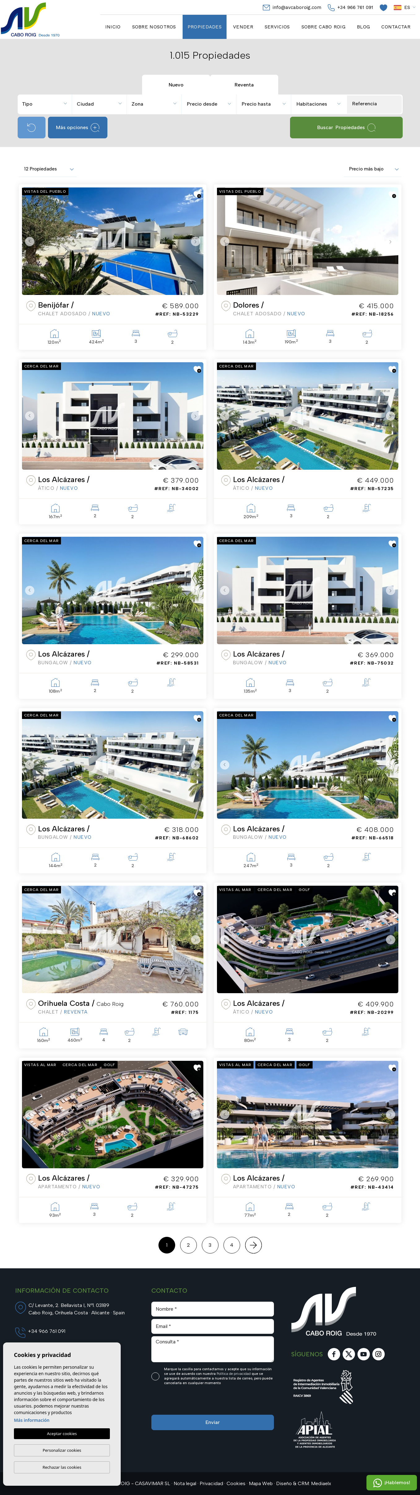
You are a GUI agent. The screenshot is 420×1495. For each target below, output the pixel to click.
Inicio (113, 27)
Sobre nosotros (154, 27)
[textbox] (47, 104)
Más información (32, 1420)
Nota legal (185, 1483)
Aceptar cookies (62, 1434)
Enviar (213, 1422)
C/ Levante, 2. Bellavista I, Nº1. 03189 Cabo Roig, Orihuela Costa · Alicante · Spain (76, 1309)
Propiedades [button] (205, 27)
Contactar (395, 27)
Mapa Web (261, 1483)
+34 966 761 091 (350, 7)
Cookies (236, 1483)
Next (197, 241)
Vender (243, 27)
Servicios (277, 27)
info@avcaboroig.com (292, 7)
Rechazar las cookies (61, 1467)
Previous (28, 241)
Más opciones (77, 127)
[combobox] (45, 103)
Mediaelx (321, 1483)
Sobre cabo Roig (323, 27)
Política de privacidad (234, 1374)
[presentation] (184, 1401)
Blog (363, 27)
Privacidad (211, 1483)
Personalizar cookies (62, 1450)
